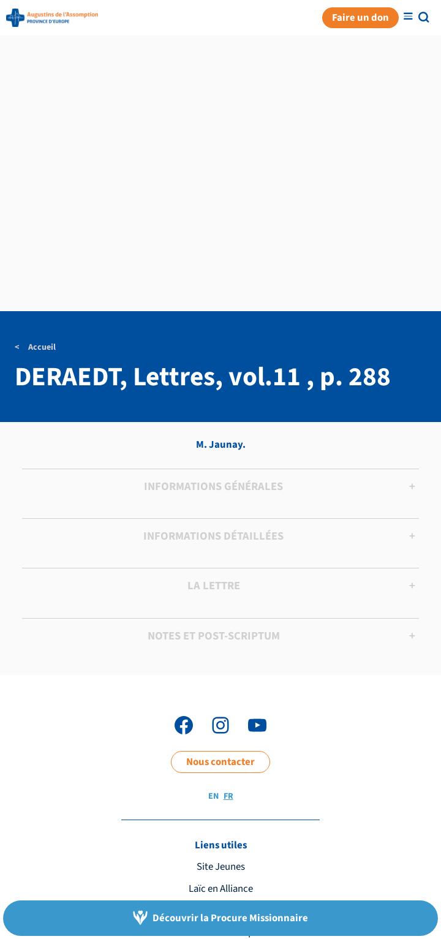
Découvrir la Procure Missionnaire (230, 918)
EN (213, 796)
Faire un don (360, 17)
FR (228, 796)
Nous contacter (220, 762)
